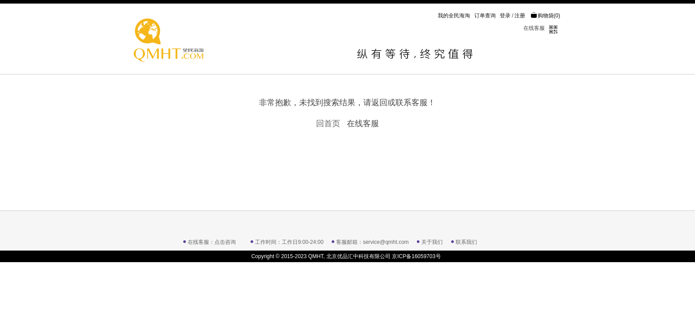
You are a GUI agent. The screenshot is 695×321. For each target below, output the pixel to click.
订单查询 (485, 15)
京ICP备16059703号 (416, 256)
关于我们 (432, 242)
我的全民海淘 (454, 15)
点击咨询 (225, 242)
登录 (505, 15)
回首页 (328, 123)
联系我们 (466, 242)
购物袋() (545, 15)
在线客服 (534, 28)
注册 (519, 15)
